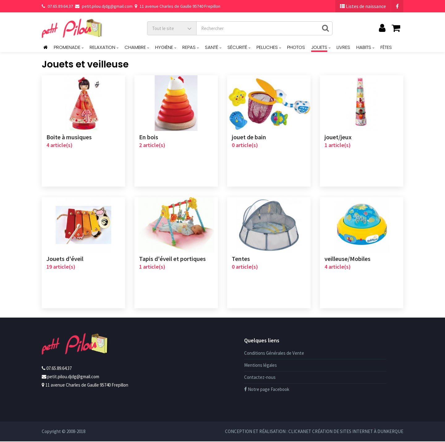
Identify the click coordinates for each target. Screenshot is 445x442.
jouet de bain (249, 137)
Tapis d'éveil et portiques (172, 259)
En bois (148, 137)
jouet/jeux (338, 137)
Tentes (241, 259)
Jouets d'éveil (64, 259)
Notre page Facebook (266, 390)
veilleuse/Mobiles (347, 259)
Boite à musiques (69, 137)
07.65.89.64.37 (57, 6)
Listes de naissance (363, 6)
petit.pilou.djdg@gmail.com (104, 6)
